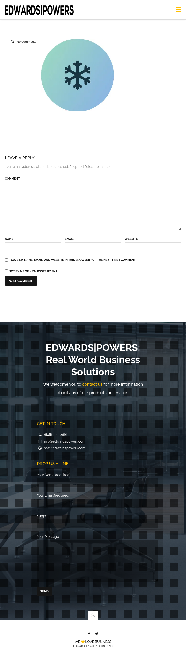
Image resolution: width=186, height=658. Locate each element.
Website (131, 239)
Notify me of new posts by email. (35, 271)
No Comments (26, 41)
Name (10, 239)
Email (70, 239)
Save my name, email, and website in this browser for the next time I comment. (73, 260)
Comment (13, 178)
